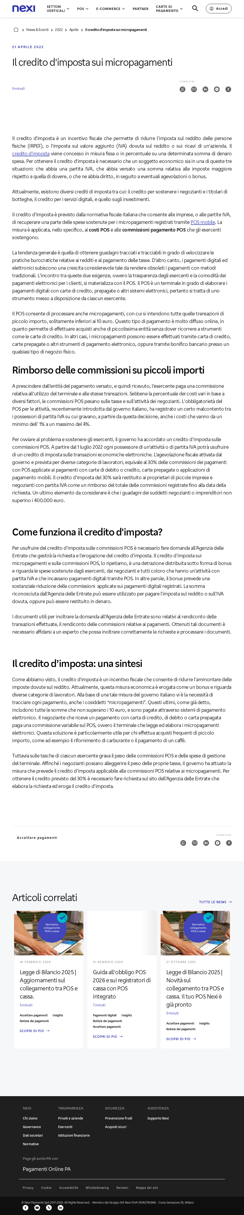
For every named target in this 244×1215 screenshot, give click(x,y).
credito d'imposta (31, 153)
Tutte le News (215, 902)
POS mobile (203, 222)
